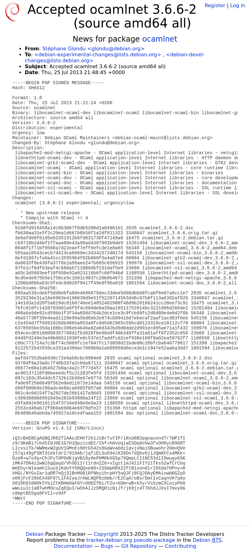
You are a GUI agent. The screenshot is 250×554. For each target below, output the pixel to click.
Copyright (106, 534)
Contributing (180, 546)
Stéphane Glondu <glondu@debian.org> (93, 49)
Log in (237, 5)
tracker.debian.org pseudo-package (130, 540)
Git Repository (139, 546)
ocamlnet (159, 39)
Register (215, 5)
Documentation (73, 546)
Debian (35, 534)
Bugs (107, 546)
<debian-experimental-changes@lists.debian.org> (97, 55)
